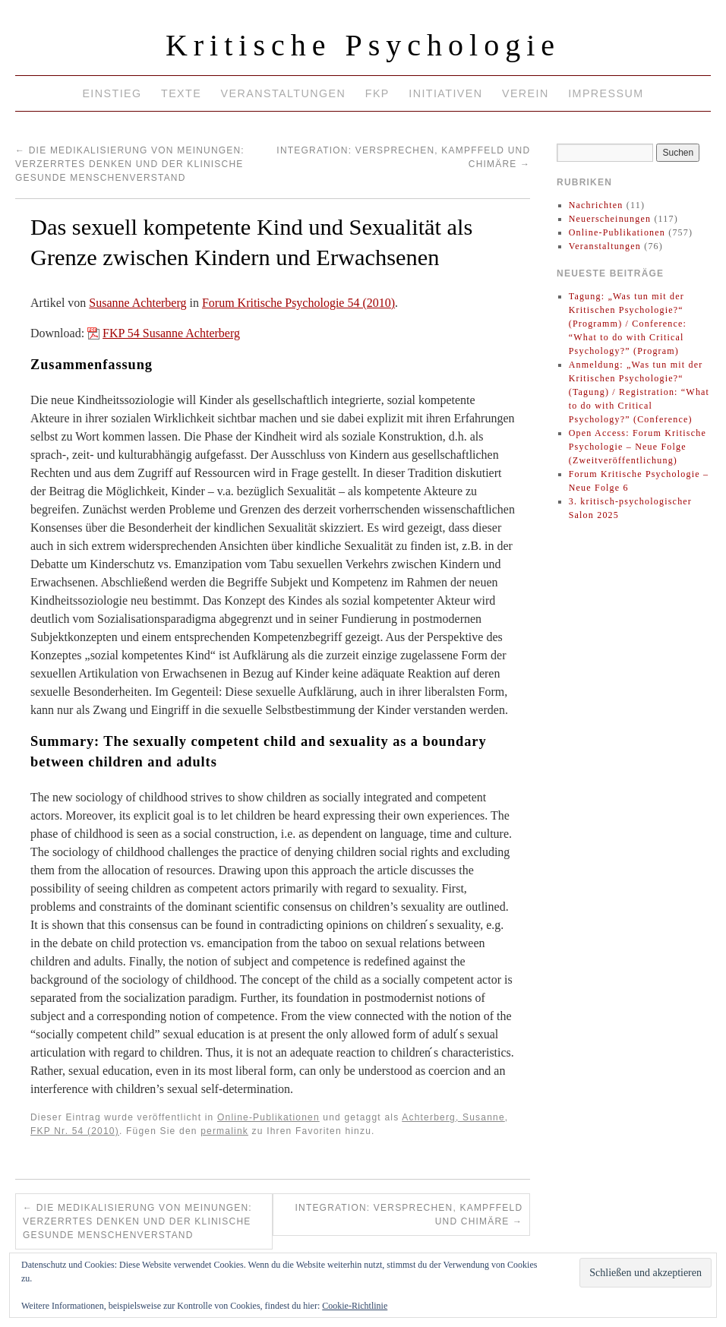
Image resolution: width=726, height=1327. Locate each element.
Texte (181, 93)
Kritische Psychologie (363, 45)
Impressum (605, 93)
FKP (377, 93)
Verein (525, 93)
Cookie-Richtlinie (354, 1305)
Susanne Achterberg (137, 302)
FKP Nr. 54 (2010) (74, 1131)
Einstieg (111, 93)
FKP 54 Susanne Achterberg (171, 333)
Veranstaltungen (283, 93)
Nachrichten (596, 205)
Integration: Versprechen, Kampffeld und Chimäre (408, 1214)
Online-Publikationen (268, 1117)
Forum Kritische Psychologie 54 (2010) (298, 302)
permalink (224, 1131)
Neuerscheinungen (610, 218)
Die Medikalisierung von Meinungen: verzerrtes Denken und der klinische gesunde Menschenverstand (130, 164)
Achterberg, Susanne (453, 1117)
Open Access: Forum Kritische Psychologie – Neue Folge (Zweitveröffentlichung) (637, 447)
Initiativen (445, 93)
